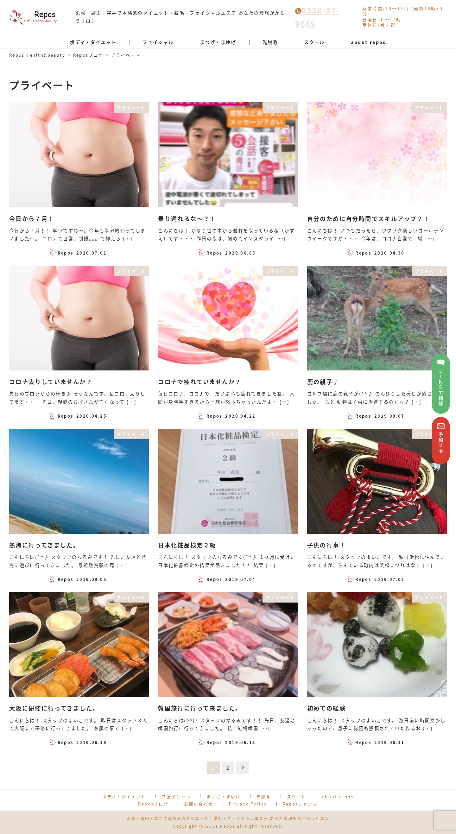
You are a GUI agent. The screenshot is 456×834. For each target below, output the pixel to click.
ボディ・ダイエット (124, 796)
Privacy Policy (248, 804)
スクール (297, 796)
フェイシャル (176, 796)
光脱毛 (263, 796)
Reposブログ (153, 804)
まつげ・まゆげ (223, 796)
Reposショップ (300, 804)
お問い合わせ (198, 804)
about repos (338, 796)
